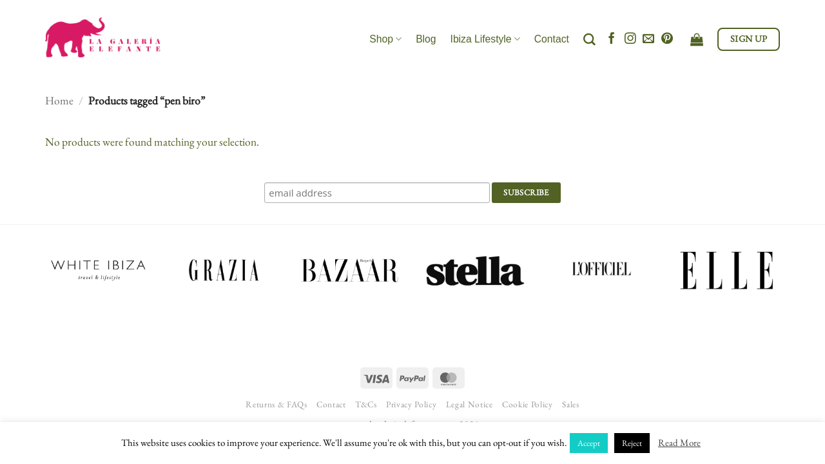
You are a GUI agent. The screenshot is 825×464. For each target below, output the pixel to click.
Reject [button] (632, 443)
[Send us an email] (648, 39)
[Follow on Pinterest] (667, 39)
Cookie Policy (527, 404)
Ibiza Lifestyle (485, 39)
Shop (385, 39)
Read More (679, 442)
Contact (551, 39)
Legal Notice (469, 404)
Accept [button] (589, 443)
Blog (426, 39)
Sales (570, 404)
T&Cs (366, 404)
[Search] (589, 39)
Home (59, 100)
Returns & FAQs (276, 404)
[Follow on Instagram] (630, 39)
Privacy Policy (411, 404)
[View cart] (696, 39)
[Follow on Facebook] (611, 39)
